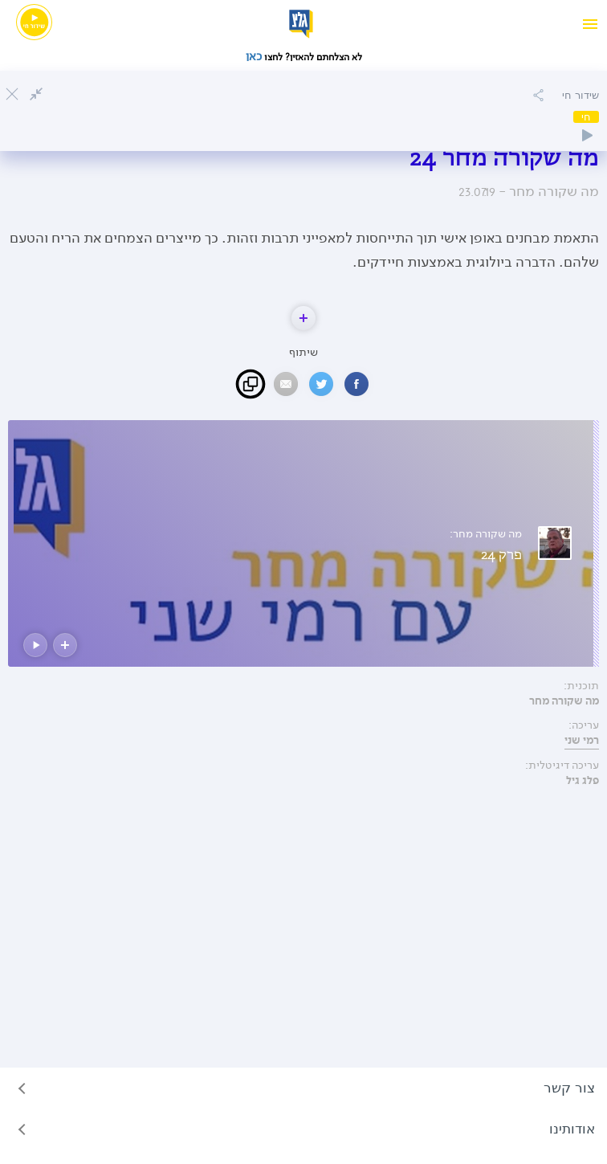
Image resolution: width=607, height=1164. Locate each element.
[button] (303, 318)
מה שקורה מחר (564, 701)
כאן (255, 56)
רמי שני (581, 741)
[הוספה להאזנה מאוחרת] (538, 95)
